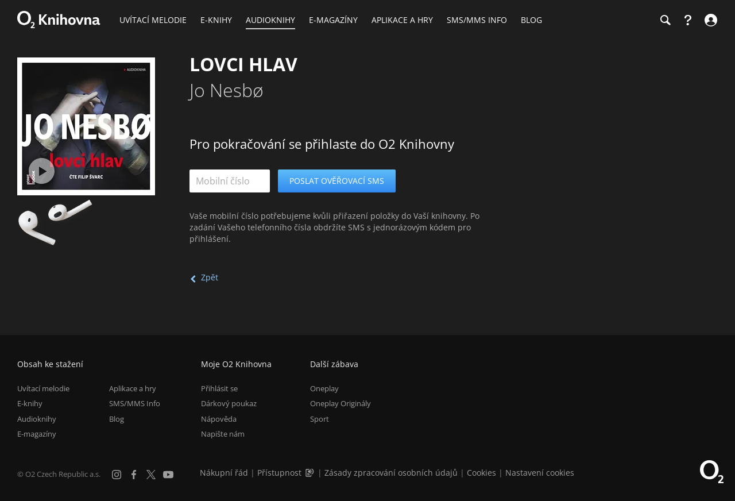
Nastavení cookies (539, 472)
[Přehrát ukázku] (41, 170)
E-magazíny (36, 434)
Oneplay (324, 388)
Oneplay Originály (340, 403)
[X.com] (151, 474)
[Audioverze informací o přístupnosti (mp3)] (311, 472)
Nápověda (219, 419)
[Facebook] (133, 474)
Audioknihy (36, 419)
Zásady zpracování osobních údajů (391, 472)
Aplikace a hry (132, 388)
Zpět (209, 277)
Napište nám (223, 434)
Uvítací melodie (43, 388)
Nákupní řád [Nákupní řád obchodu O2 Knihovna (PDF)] (224, 472)
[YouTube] (168, 474)
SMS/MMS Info (134, 403)
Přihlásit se (219, 388)
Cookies (481, 472)
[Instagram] (116, 474)
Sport (319, 419)
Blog (116, 419)
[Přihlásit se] (709, 20)
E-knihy (29, 403)
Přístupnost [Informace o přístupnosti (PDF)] (279, 472)
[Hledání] (664, 20)
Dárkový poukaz (229, 403)
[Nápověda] (687, 20)
